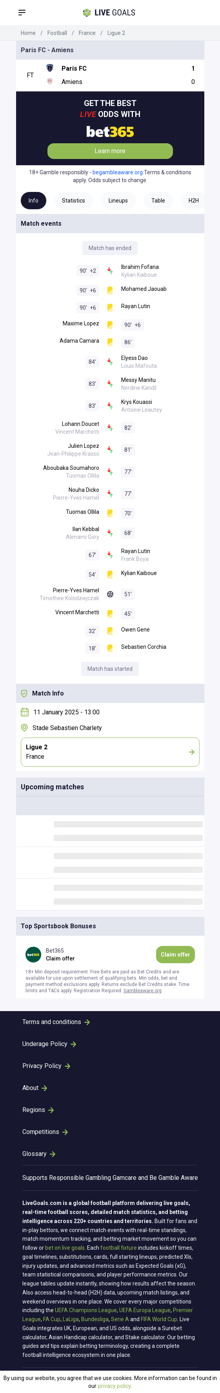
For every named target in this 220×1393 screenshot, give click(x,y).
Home (28, 33)
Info (33, 200)
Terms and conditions (56, 1022)
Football (57, 33)
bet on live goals (65, 1248)
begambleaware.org (118, 172)
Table (158, 200)
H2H (194, 200)
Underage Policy (49, 1044)
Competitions (45, 1132)
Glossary (38, 1153)
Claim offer (175, 954)
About (34, 1088)
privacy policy (114, 1386)
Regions (38, 1110)
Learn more (110, 151)
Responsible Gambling (80, 1177)
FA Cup (51, 1319)
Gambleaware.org (143, 990)
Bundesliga (95, 1319)
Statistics (73, 200)
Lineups (118, 200)
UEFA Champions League (86, 1310)
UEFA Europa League (145, 1310)
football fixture (118, 1248)
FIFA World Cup (159, 1319)
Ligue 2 (116, 33)
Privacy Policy (46, 1066)
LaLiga (71, 1319)
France (87, 33)
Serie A (120, 1319)
